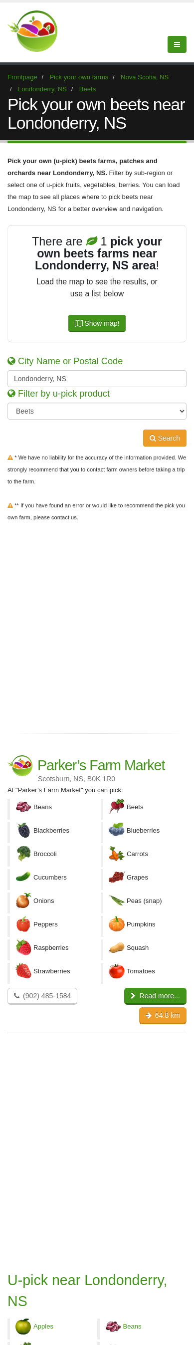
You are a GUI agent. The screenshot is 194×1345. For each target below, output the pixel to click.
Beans (132, 1326)
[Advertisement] (97, 625)
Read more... (155, 996)
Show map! (97, 323)
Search (165, 438)
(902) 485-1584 (42, 996)
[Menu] (177, 44)
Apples (43, 1326)
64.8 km (163, 1015)
